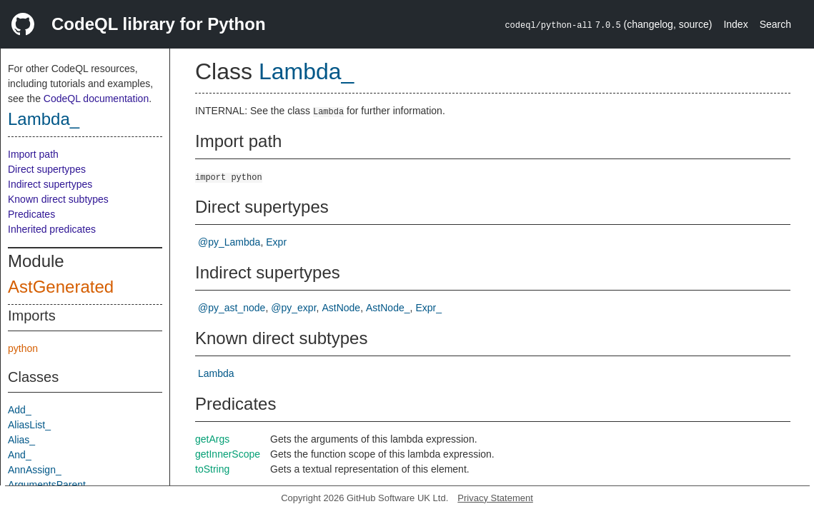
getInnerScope (227, 454)
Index (735, 24)
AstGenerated (61, 286)
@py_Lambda (229, 242)
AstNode (341, 307)
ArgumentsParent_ (49, 484)
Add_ (19, 409)
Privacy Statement (495, 498)
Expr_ (428, 307)
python (23, 348)
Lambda (216, 373)
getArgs (212, 439)
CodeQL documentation (96, 98)
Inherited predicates (52, 229)
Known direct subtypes (58, 199)
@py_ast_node (231, 307)
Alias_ (21, 439)
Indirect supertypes (50, 184)
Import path (33, 154)
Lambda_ (43, 118)
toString (212, 469)
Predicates (31, 214)
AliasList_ (29, 424)
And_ (19, 454)
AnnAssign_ (34, 469)
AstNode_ (388, 307)
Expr (276, 242)
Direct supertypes (47, 169)
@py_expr (293, 307)
